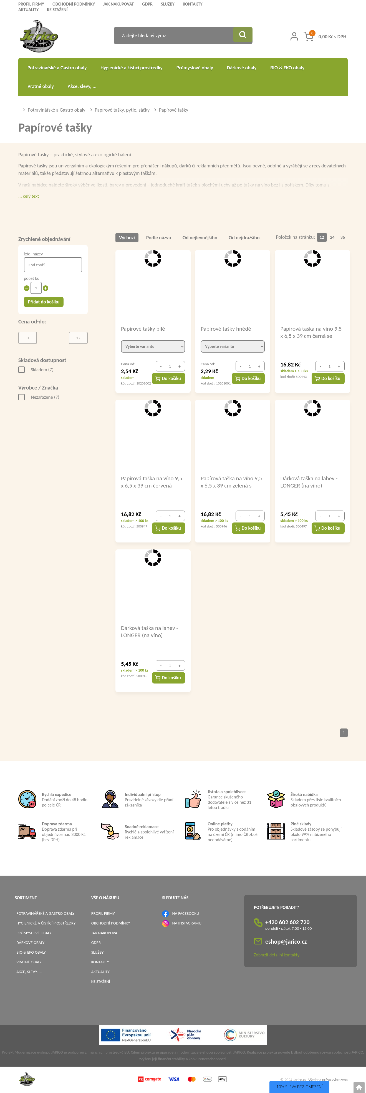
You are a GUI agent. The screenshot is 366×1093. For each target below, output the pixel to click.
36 (342, 237)
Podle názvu (159, 238)
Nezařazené (45, 397)
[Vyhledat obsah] (241, 35)
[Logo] (39, 37)
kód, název (33, 254)
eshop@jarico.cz (286, 941)
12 (322, 237)
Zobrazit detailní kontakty (276, 955)
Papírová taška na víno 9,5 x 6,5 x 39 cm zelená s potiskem (231, 482)
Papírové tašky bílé (143, 328)
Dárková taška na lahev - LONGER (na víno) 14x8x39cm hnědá (149, 631)
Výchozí (127, 238)
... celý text (28, 196)
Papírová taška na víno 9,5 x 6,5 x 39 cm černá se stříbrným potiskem (311, 332)
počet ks (31, 278)
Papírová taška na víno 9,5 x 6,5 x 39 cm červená (151, 482)
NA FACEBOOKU (185, 913)
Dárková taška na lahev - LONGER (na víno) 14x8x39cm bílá (309, 482)
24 (332, 237)
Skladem (42, 370)
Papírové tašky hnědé (226, 328)
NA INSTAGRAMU (186, 923)
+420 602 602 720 (287, 922)
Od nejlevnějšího (200, 238)
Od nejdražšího (244, 238)
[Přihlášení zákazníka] (294, 36)
